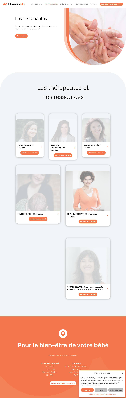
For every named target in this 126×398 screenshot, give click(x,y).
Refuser (101, 390)
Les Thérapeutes (51, 4)
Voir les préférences (115, 390)
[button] (122, 373)
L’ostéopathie (36, 4)
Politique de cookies (94, 394)
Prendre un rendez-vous (111, 4)
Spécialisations (66, 4)
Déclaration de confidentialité (108, 394)
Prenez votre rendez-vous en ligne (63, 383)
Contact (93, 4)
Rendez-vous (21, 36)
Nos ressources (81, 4)
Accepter (87, 390)
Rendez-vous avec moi (29, 153)
